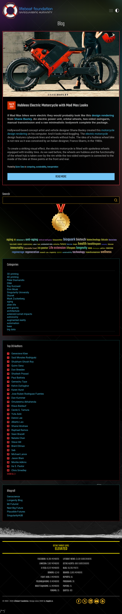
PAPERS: (66, 586)
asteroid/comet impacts (19, 314)
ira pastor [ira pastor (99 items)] (43, 248)
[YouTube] (96, 601)
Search (115, 200)
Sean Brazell (17, 434)
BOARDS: (66, 573)
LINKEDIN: (43, 564)
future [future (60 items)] (63, 244)
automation (13, 323)
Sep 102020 (11, 105)
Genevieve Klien (19, 353)
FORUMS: (53, 591)
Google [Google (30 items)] (75, 244)
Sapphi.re (49, 601)
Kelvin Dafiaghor (20, 385)
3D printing (13, 274)
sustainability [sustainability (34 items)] (67, 253)
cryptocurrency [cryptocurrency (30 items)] (27, 244)
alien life (11, 304)
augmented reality (16, 320)
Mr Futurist (12, 504)
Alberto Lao (17, 422)
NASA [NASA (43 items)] (90, 248)
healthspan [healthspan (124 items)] (94, 244)
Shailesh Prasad (19, 373)
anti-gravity (13, 307)
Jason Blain (17, 458)
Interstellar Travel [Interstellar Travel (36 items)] (30, 248)
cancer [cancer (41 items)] (19, 244)
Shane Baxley (23, 118)
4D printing (13, 277)
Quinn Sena (19, 167)
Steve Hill (16, 442)
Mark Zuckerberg (16, 298)
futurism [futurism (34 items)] (69, 244)
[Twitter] (84, 601)
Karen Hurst (17, 389)
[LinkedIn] (90, 601)
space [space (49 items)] (59, 252)
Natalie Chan (18, 438)
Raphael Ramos (19, 430)
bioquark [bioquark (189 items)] (69, 239)
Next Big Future (15, 508)
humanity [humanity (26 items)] (104, 244)
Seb (13, 450)
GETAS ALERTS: (68, 564)
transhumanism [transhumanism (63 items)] (93, 252)
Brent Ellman (18, 446)
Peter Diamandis (15, 280)
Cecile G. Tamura (20, 410)
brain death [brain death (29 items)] (13, 244)
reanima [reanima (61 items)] (109, 248)
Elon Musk (12, 289)
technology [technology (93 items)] (79, 252)
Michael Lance (19, 454)
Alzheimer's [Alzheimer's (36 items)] (20, 240)
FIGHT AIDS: (45, 577)
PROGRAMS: (67, 582)
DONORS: (51, 573)
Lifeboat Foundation (21, 601)
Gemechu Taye (19, 381)
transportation (52, 167)
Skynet (10, 295)
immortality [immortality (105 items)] (16, 248)
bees (9, 326)
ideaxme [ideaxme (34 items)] (110, 244)
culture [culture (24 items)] (35, 244)
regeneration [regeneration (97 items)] (32, 252)
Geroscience (13, 496)
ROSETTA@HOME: (42, 586)
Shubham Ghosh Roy (22, 361)
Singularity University (18, 292)
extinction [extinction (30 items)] (56, 244)
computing (31, 167)
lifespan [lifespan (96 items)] (70, 248)
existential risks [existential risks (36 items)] (47, 244)
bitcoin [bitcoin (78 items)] (104, 239)
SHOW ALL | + (11, 474)
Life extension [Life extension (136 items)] (57, 248)
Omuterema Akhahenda (23, 401)
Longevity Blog (15, 500)
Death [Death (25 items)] (38, 244)
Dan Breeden (18, 369)
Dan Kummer (18, 397)
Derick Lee (16, 418)
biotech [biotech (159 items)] (81, 240)
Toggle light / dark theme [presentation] (117, 10)
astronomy (12, 317)
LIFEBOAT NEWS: (69, 559)
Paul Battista (18, 377)
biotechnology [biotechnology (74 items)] (93, 239)
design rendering (103, 115)
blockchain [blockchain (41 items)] (113, 240)
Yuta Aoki (16, 414)
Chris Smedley (18, 470)
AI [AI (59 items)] (15, 240)
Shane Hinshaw (19, 426)
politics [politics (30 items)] (102, 248)
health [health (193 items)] (82, 244)
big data (11, 329)
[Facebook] (78, 601)
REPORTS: (66, 577)
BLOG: (65, 568)
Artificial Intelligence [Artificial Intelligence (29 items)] (45, 240)
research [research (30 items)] (42, 253)
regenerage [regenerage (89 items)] (18, 252)
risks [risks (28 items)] (47, 252)
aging (10, 301)
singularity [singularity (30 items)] (52, 253)
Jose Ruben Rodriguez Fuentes (27, 393)
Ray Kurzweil (13, 286)
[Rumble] (102, 601)
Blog (61, 24)
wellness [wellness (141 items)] (106, 252)
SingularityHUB (15, 515)
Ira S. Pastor (17, 466)
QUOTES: (66, 591)
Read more (61, 176)
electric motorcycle (96, 133)
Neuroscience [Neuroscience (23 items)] (96, 248)
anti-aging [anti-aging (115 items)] (32, 240)
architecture (13, 311)
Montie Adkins (18, 462)
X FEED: (44, 568)
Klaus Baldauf (18, 406)
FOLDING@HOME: (42, 582)
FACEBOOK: (42, 559)
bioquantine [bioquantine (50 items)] (57, 240)
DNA (9, 283)
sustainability (41, 167)
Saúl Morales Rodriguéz (23, 357)
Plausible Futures (16, 511)
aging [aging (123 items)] (10, 240)
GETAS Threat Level (61, 548)
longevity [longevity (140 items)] (81, 248)
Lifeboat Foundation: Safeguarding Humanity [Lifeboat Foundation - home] (53, 10)
